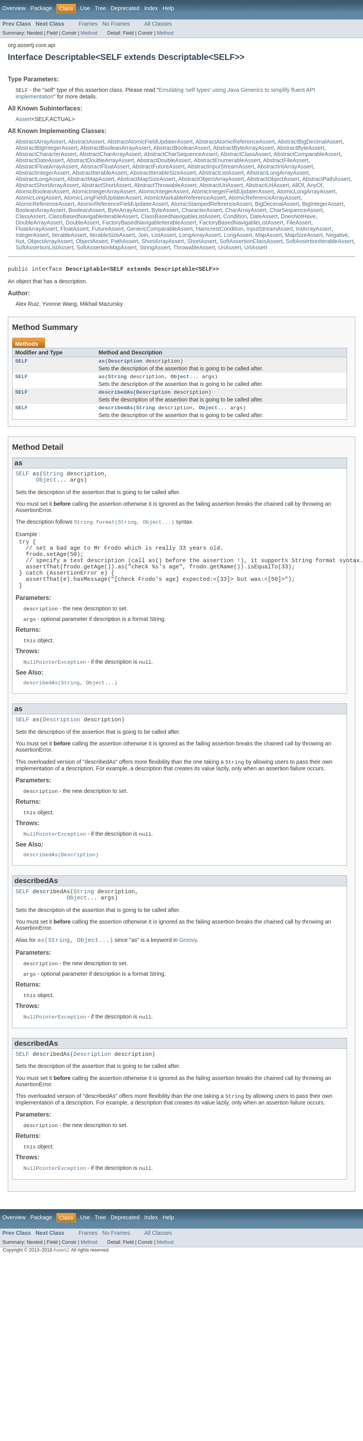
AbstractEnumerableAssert (227, 161)
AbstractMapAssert (91, 179)
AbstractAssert (86, 142)
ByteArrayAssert (128, 210)
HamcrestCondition (219, 229)
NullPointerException (54, 685)
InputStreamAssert (269, 229)
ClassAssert (30, 217)
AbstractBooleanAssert (181, 148)
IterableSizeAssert (112, 235)
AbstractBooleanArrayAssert (115, 148)
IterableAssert (69, 235)
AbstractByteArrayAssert (243, 148)
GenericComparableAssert (160, 229)
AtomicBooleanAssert (42, 192)
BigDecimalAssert (277, 204)
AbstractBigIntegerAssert (46, 148)
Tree (100, 8)
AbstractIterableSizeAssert (163, 173)
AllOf (298, 185)
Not (20, 241)
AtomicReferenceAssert (45, 204)
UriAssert (229, 248)
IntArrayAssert (313, 229)
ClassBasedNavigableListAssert (180, 217)
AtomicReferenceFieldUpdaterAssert (122, 204)
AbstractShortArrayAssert (47, 185)
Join (143, 235)
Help (168, 8)
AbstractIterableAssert (99, 173)
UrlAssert (255, 248)
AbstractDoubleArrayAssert (100, 161)
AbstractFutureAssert (158, 167)
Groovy (188, 974)
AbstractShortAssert (106, 185)
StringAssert (155, 248)
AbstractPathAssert (326, 179)
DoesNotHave (298, 217)
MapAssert (268, 235)
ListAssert (164, 235)
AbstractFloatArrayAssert (47, 167)
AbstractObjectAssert (273, 179)
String (117, 380)
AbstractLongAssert (40, 179)
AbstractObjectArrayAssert (211, 179)
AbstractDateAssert (40, 161)
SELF (21, 363)
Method (89, 33)
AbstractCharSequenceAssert (181, 154)
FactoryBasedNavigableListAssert (241, 223)
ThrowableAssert (194, 248)
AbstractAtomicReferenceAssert (235, 142)
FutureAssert (108, 229)
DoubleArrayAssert (39, 223)
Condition (235, 217)
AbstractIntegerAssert (42, 173)
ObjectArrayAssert (50, 241)
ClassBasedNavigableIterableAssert (93, 217)
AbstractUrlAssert (267, 185)
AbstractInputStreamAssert (220, 167)
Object (180, 380)
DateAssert (263, 217)
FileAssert (298, 223)
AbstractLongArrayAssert (277, 173)
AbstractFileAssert (286, 161)
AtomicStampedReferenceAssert (211, 204)
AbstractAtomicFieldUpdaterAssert (150, 142)
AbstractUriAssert (221, 185)
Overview (14, 8)
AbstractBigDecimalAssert (309, 142)
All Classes (158, 24)
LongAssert (238, 235)
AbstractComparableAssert (307, 154)
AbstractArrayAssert (40, 142)
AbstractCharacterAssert (46, 154)
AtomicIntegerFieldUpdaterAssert (233, 192)
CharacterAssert (202, 210)
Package (41, 8)
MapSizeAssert (304, 235)
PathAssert (124, 241)
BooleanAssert (86, 210)
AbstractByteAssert (300, 148)
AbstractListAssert (221, 173)
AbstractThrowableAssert (165, 185)
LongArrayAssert (200, 235)
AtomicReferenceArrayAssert (265, 198)
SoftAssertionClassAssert (251, 241)
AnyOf (314, 185)
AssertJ (61, 1289)
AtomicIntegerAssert (163, 192)
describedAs (116, 397)
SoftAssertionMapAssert (106, 248)
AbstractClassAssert (245, 154)
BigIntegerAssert (322, 204)
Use (85, 8)
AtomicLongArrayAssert (306, 192)
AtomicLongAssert (38, 198)
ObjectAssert (92, 241)
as (102, 363)
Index (151, 8)
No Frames (116, 24)
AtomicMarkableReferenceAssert (184, 198)
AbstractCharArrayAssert (110, 154)
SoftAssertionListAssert (44, 248)
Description (125, 363)
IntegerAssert (32, 235)
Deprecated (125, 8)
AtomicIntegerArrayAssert (104, 192)
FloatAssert (74, 229)
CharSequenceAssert (296, 210)
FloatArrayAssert (36, 229)
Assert (23, 119)
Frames (88, 24)
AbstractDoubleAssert (164, 161)
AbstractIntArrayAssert (285, 167)
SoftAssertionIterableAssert (319, 241)
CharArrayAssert (245, 210)
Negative (337, 235)
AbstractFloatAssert (104, 167)
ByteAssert (165, 210)
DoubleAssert (82, 223)
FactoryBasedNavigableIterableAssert (149, 223)
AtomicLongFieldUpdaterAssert (102, 198)
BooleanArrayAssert (40, 210)
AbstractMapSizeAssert (146, 179)
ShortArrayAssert (162, 241)
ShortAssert (201, 241)
